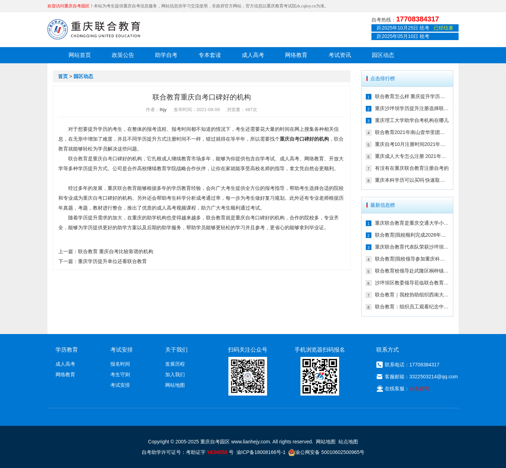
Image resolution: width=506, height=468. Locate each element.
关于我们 (176, 350)
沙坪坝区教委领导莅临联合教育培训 (412, 283)
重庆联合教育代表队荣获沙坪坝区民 (412, 247)
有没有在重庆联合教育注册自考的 (412, 168)
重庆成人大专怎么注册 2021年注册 (412, 156)
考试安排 (120, 385)
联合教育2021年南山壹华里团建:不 (412, 132)
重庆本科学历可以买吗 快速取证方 (412, 180)
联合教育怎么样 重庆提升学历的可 (412, 96)
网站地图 (175, 385)
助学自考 (166, 55)
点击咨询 (419, 388)
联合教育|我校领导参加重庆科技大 (412, 259)
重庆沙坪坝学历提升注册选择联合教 (412, 108)
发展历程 (175, 364)
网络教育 (296, 55)
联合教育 (78, 158)
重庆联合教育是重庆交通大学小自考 (412, 223)
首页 (63, 76)
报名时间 (120, 364)
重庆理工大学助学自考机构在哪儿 (412, 120)
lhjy (163, 109)
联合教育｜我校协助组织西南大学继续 (412, 294)
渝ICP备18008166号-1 (261, 452)
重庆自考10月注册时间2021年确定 (412, 144)
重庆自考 (289, 139)
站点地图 (348, 441)
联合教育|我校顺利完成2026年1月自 (412, 235)
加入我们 (175, 374)
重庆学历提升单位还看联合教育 (112, 261)
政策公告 (123, 55)
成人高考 (253, 55)
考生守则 (120, 374)
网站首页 (80, 55)
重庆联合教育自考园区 (93, 29)
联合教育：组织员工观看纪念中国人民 (412, 306)
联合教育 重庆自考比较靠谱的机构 (115, 251)
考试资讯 (340, 55)
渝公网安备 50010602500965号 (326, 452)
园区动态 (383, 55)
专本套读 (210, 55)
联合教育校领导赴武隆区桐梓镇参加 (412, 271)
